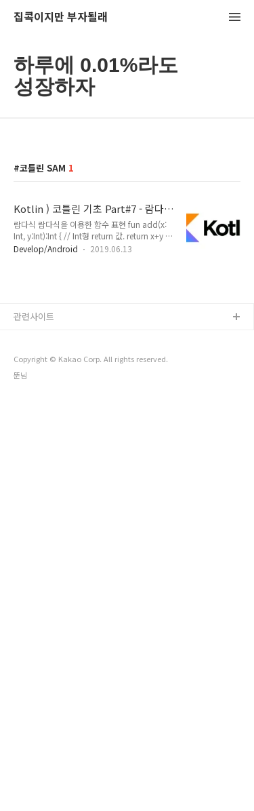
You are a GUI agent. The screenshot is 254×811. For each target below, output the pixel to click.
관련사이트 (34, 316)
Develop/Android (46, 248)
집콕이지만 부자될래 (61, 17)
